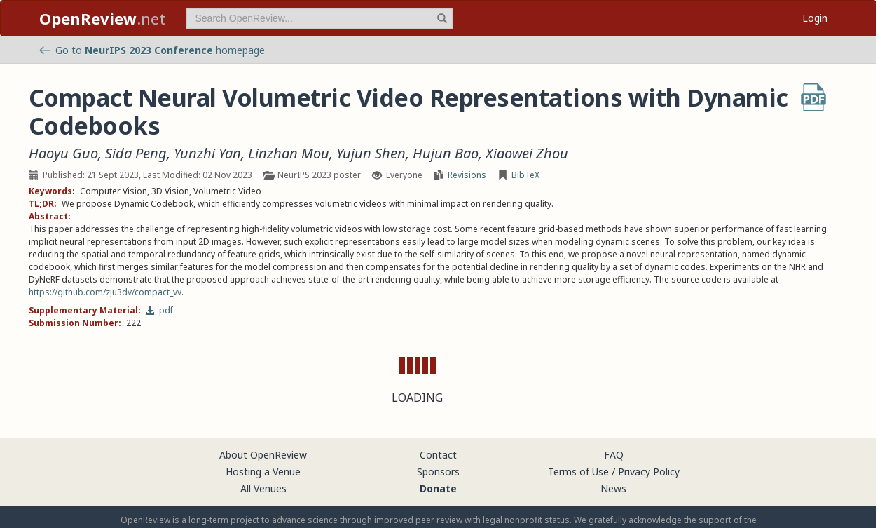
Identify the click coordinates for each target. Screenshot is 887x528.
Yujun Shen (371, 153)
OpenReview (145, 520)
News (613, 488)
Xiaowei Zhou (527, 153)
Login (814, 18)
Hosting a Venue (263, 471)
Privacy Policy (649, 471)
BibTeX (525, 175)
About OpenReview (263, 454)
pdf (159, 310)
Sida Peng (136, 153)
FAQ (614, 454)
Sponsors (438, 471)
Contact (438, 454)
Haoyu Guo (63, 153)
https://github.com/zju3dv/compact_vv (105, 292)
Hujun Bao (446, 153)
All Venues (263, 488)
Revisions (467, 175)
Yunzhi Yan (207, 153)
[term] (319, 18)
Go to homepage (152, 50)
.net (102, 18)
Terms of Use (578, 471)
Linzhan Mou (288, 153)
